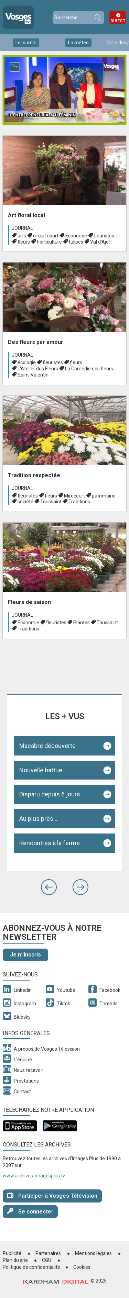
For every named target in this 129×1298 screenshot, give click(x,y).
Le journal (25, 42)
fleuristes (104, 235)
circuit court (45, 235)
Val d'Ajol (100, 242)
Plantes (81, 622)
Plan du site (15, 1260)
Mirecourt (74, 496)
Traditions (79, 501)
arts (22, 235)
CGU (46, 1260)
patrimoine (104, 496)
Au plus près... (38, 818)
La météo (78, 42)
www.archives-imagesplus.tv (34, 1175)
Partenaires (48, 1253)
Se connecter (30, 1211)
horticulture (49, 242)
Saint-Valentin (33, 375)
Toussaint (51, 501)
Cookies (81, 1267)
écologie (27, 362)
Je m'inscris (25, 954)
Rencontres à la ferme (49, 843)
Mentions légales (93, 1253)
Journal (22, 228)
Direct (118, 21)
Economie (76, 235)
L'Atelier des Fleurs (38, 368)
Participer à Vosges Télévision (52, 1195)
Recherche (97, 17)
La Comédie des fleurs (89, 368)
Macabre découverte (47, 745)
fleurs (24, 242)
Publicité (12, 1253)
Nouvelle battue (40, 770)
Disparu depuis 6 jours (49, 794)
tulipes (76, 242)
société (25, 501)
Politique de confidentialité (31, 1267)
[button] (49, 887)
